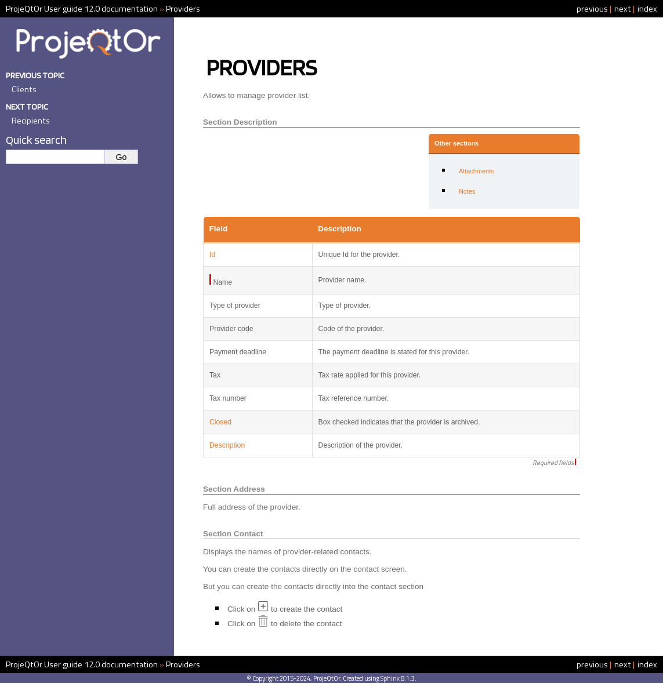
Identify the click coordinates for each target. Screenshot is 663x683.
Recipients (31, 120)
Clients (24, 89)
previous (592, 8)
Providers (183, 8)
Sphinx (390, 678)
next (622, 8)
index (647, 8)
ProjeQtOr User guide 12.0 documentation (82, 8)
